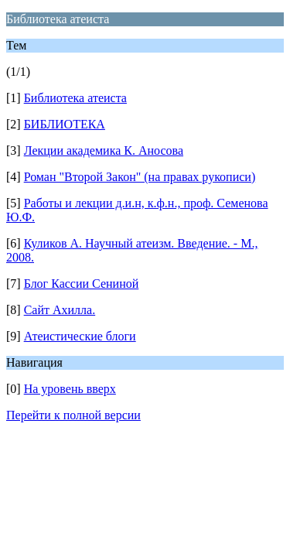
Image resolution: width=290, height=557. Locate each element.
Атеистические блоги (80, 336)
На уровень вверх (70, 388)
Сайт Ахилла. (60, 309)
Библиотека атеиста (75, 97)
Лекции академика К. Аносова (103, 150)
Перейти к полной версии (73, 415)
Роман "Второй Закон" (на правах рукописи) (140, 176)
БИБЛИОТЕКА (64, 124)
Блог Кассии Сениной (81, 283)
